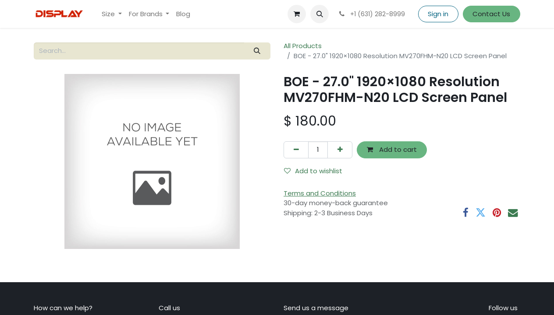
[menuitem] (111, 14)
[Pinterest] (497, 213)
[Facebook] (466, 213)
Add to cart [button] (392, 149)
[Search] (257, 51)
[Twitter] (481, 213)
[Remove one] (296, 149)
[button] (319, 14)
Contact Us (491, 13)
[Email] (513, 213)
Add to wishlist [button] (313, 170)
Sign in (438, 13)
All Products (303, 45)
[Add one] (339, 149)
